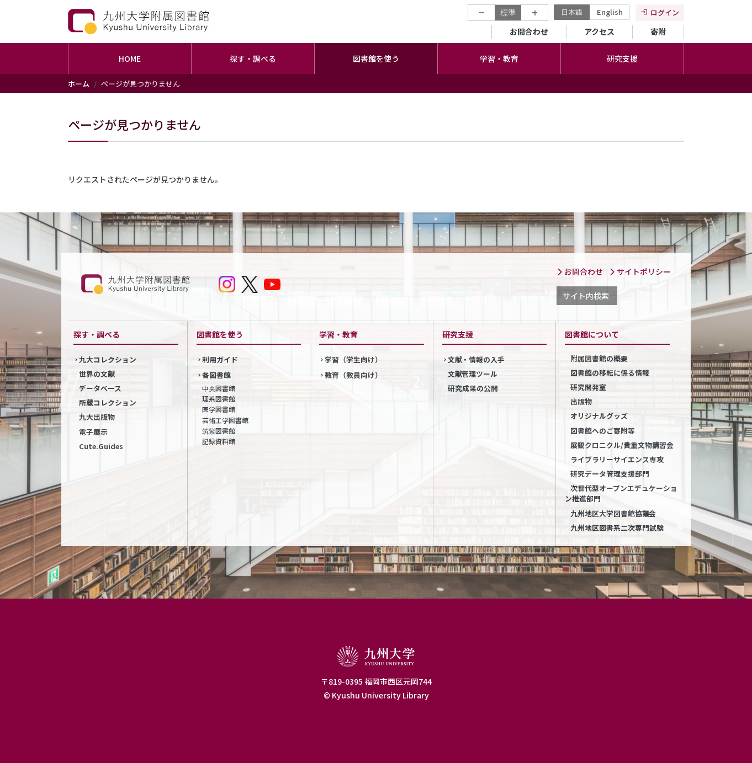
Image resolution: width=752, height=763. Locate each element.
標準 (508, 12)
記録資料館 (218, 441)
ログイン (664, 12)
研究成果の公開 (473, 388)
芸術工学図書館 (225, 420)
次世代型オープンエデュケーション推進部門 (621, 493)
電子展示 (93, 431)
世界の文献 (97, 374)
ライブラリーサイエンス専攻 (617, 459)
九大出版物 (97, 417)
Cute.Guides (101, 446)
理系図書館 (218, 398)
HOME (130, 58)
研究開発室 (588, 387)
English (610, 12)
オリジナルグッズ (599, 415)
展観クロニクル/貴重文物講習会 (622, 445)
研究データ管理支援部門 (609, 473)
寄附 (658, 31)
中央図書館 (218, 388)
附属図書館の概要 (599, 358)
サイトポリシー (640, 271)
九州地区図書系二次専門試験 (617, 527)
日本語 (571, 12)
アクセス (599, 31)
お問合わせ (529, 31)
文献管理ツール (473, 374)
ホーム (78, 83)
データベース (100, 388)
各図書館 (216, 375)
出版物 (581, 401)
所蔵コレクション (107, 402)
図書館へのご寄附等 (602, 430)
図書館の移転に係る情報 (609, 372)
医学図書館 (218, 409)
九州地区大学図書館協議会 (613, 513)
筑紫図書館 (218, 430)
